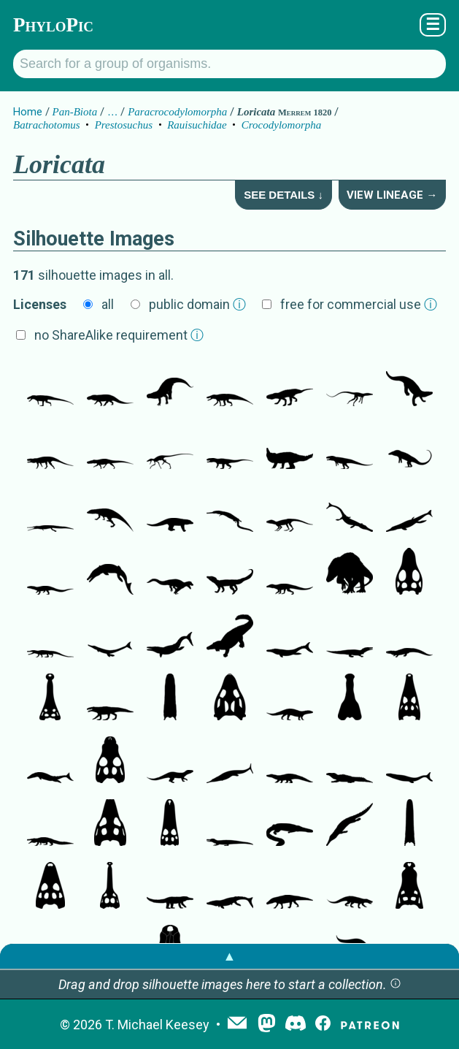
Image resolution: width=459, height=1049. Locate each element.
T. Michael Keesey (157, 1024)
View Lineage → (392, 195)
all (107, 304)
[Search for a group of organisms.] (229, 64)
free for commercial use (358, 304)
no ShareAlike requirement (119, 335)
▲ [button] (229, 956)
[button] (395, 984)
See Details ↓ (283, 194)
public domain (197, 304)
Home (27, 111)
